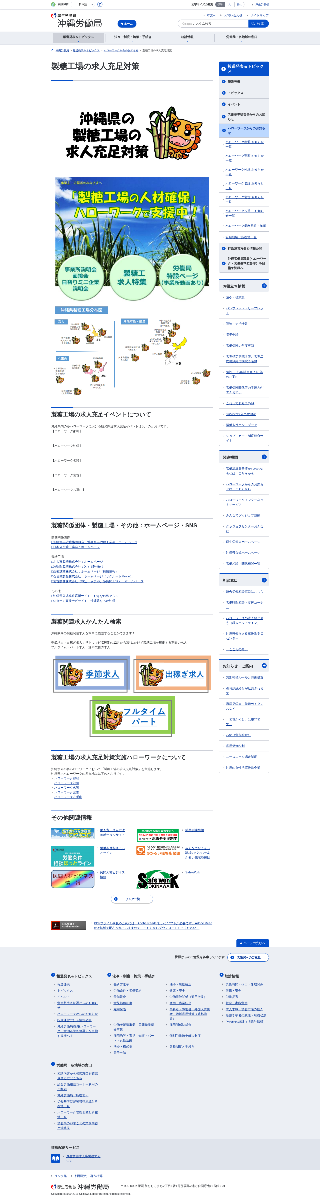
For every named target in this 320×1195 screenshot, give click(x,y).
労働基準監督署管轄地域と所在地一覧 (77, 1099)
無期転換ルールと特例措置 (244, 678)
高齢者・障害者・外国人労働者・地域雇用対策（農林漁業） (190, 1011)
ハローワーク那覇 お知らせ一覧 (245, 158)
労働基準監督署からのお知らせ (246, 117)
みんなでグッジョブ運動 (243, 516)
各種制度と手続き (182, 1044)
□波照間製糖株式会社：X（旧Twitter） (78, 566)
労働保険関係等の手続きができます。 (244, 390)
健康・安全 (177, 988)
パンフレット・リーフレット (244, 311)
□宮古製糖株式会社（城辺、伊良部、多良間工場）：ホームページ (97, 581)
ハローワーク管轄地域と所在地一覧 (77, 1110)
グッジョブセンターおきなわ (244, 529)
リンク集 (60, 1171)
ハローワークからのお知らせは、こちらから (244, 487)
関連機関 (245, 457)
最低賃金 (120, 994)
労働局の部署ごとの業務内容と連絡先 (77, 1121)
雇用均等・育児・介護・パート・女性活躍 (134, 1035)
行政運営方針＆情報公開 (245, 248)
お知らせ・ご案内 (245, 666)
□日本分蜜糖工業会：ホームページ (75, 547)
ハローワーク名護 (66, 787)
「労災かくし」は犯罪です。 (243, 723)
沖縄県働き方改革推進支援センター (244, 637)
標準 (220, 4)
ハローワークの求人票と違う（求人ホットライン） (244, 621)
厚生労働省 (262, 4)
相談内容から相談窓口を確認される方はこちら (77, 1071)
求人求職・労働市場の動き (244, 1006)
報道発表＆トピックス (246, 69)
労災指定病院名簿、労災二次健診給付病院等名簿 (244, 359)
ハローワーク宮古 (66, 792)
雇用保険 (120, 1006)
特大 (239, 4)
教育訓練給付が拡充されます (244, 691)
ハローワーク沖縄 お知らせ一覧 (245, 172)
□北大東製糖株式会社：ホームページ (77, 561)
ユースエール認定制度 (241, 757)
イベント (234, 104)
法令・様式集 (235, 297)
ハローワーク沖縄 (66, 783)
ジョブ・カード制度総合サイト (244, 438)
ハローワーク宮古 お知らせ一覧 (245, 199)
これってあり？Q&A (240, 403)
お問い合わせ (233, 15)
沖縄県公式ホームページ (243, 553)
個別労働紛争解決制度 (185, 1033)
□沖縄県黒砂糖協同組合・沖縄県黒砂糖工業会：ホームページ (94, 542)
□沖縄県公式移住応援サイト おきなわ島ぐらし (84, 596)
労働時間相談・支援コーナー (244, 605)
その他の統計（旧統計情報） (246, 1019)
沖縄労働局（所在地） (72, 1090)
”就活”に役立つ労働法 (241, 414)
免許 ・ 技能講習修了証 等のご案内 (244, 374)
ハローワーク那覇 (66, 778)
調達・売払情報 (237, 324)
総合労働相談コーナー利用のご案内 (77, 1082)
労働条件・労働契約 (128, 988)
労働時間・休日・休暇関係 (244, 981)
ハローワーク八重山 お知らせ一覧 (245, 213)
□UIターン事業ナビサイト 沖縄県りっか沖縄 (83, 601)
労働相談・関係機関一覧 (243, 564)
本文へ (211, 15)
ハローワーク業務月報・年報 (246, 226)
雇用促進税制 (235, 747)
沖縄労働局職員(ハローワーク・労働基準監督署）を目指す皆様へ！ (247, 263)
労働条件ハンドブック (241, 425)
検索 (261, 23)
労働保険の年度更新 (240, 346)
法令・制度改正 (180, 981)
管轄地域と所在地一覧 (241, 237)
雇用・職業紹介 (180, 1000)
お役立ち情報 (245, 285)
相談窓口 (245, 580)
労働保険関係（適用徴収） (188, 994)
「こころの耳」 (237, 650)
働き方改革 (121, 981)
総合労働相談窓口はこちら (244, 592)
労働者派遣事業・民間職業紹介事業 (134, 1024)
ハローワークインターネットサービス (244, 502)
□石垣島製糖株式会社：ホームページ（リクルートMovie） (92, 576)
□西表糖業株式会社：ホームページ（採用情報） (84, 571)
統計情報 (233, 974)
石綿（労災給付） (238, 736)
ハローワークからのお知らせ (246, 130)
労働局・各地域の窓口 (75, 1061)
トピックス (235, 93)
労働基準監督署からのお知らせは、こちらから (244, 471)
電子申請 (232, 335)
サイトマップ (259, 15)
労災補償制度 (123, 1000)
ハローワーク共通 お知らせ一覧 (245, 144)
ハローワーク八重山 (68, 797)
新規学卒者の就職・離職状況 (246, 1013)
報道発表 (234, 81)
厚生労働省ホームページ (243, 542)
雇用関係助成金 (180, 1022)
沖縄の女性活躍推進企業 (243, 768)
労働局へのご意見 (249, 957)
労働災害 (232, 994)
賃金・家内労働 (237, 1000)
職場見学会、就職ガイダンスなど (244, 707)
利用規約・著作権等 (89, 1171)
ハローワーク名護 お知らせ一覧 (245, 186)
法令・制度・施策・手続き (135, 974)
